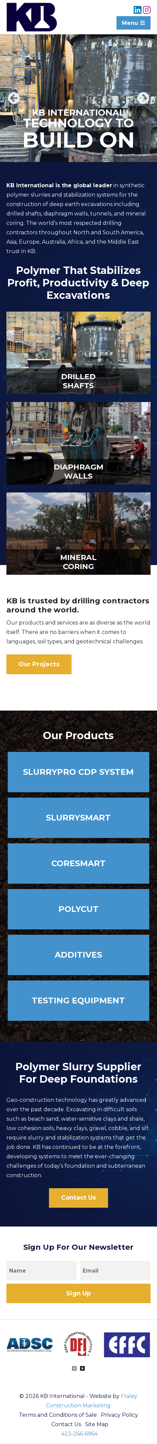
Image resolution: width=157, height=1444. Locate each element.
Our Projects (39, 664)
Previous (14, 98)
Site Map (96, 1424)
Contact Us (78, 1197)
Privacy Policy (119, 1415)
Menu (133, 23)
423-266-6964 (79, 1434)
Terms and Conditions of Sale (58, 1415)
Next (143, 98)
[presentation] (74, 1368)
